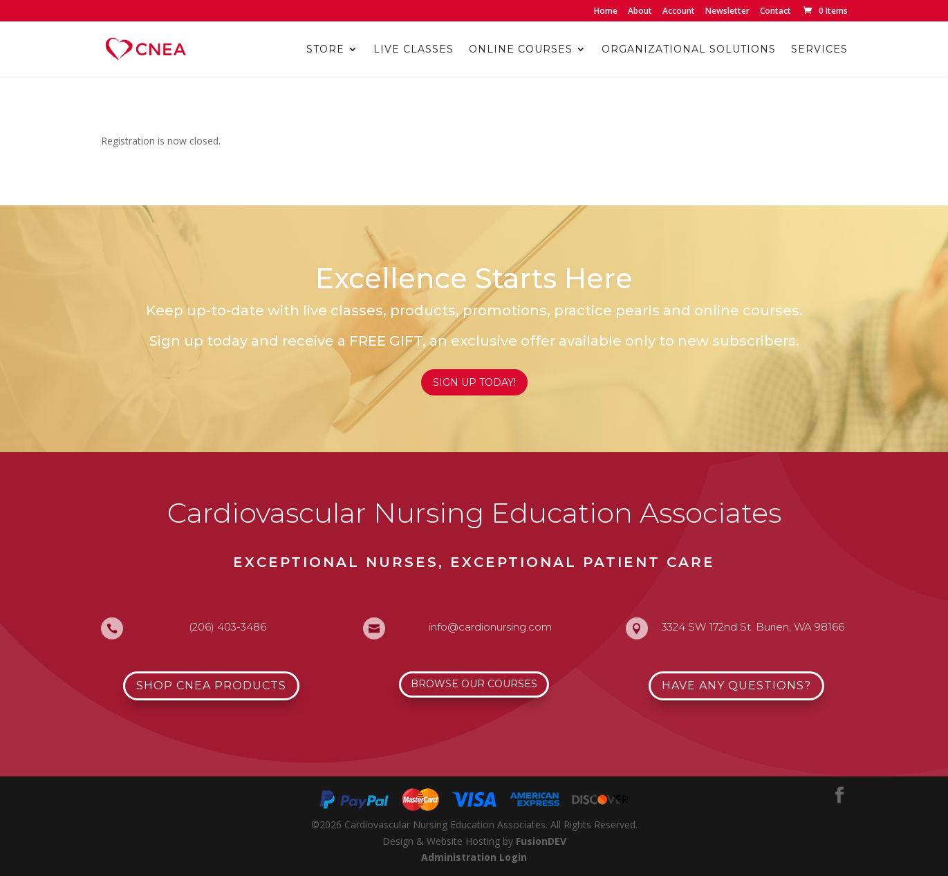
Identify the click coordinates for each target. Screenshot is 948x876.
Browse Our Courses (474, 684)
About (640, 12)
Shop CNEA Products (211, 685)
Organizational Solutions (689, 49)
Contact (775, 12)
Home (605, 12)
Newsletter (727, 12)
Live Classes (413, 49)
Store (325, 49)
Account (678, 12)
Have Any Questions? (736, 685)
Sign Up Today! (474, 382)
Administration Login (474, 857)
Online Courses (521, 49)
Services (819, 49)
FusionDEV (541, 841)
